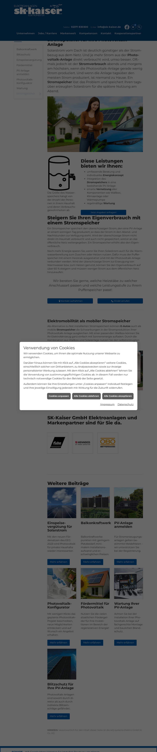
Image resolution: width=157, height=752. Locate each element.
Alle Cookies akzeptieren (118, 394)
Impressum (107, 403)
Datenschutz (126, 403)
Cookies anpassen (59, 394)
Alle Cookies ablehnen (86, 394)
